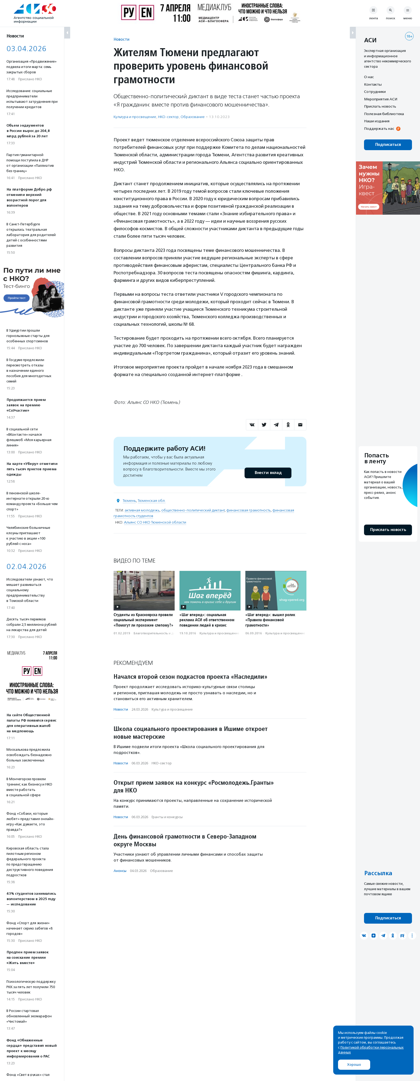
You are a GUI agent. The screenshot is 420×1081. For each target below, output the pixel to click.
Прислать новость (380, 106)
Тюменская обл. (152, 500)
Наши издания (376, 121)
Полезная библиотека (384, 114)
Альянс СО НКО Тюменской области (155, 522)
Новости (121, 39)
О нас (369, 77)
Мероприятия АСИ (380, 99)
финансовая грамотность (248, 510)
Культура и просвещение (135, 117)
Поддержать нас (379, 128)
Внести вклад (267, 472)
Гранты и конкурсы (167, 817)
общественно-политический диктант (192, 510)
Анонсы (120, 871)
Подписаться (388, 144)
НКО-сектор (168, 117)
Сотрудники (375, 91)
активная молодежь (142, 510)
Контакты (373, 84)
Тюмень (129, 500)
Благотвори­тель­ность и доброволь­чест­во (167, 633)
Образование (193, 117)
